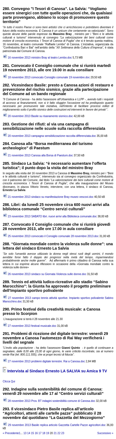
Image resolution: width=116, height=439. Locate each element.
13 (24, 433)
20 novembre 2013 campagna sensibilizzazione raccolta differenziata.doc (49, 135)
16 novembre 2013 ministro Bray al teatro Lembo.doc (37, 57)
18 (43, 433)
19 (47, 433)
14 (28, 433)
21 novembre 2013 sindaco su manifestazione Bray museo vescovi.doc (48, 196)
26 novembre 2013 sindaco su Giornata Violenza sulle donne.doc (44, 274)
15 (32, 433)
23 (62, 433)
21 (55, 433)
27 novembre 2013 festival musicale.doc (29, 325)
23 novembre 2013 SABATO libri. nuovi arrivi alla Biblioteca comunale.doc (50, 216)
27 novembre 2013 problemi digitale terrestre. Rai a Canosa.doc (44, 361)
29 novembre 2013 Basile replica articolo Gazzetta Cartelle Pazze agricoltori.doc (54, 425)
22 (58, 433)
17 (40, 433)
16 (36, 433)
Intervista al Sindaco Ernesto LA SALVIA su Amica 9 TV (57, 371)
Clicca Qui (9, 381)
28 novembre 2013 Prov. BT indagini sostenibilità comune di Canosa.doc (49, 400)
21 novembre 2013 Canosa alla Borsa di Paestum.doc (38, 155)
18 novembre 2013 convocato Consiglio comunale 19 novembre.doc (46, 77)
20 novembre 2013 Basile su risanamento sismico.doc (38, 116)
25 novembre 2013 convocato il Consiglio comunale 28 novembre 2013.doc (51, 236)
